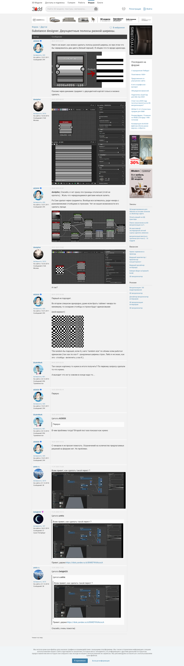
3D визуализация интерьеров (136, 303)
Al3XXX (36, 41)
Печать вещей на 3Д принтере (137, 218)
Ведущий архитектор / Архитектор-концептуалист (137, 259)
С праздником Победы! (140, 71)
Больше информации (101, 661)
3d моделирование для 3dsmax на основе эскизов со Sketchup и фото (139, 211)
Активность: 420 (39, 55)
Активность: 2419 (39, 113)
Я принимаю (80, 660)
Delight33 (37, 512)
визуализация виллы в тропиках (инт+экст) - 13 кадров (138, 238)
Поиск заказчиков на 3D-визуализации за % (139, 224)
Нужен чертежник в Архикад (136, 253)
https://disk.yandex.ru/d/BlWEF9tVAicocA (84, 562)
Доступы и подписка (55, 3)
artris (35, 467)
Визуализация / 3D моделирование (136, 289)
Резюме (132, 283)
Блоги (100, 3)
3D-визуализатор (136, 276)
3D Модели (37, 3)
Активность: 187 (39, 526)
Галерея (71, 3)
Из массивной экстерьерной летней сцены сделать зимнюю (138, 230)
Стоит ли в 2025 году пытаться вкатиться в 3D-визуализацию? (141, 103)
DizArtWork (37, 363)
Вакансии (133, 247)
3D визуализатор (136, 293)
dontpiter (37, 99)
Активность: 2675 (39, 481)
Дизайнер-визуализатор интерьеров (138, 298)
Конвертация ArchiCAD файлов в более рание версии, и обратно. (139, 126)
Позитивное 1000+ (138, 74)
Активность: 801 (39, 377)
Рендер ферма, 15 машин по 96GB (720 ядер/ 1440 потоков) (141, 117)
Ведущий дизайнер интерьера (136, 266)
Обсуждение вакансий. (140, 91)
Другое (43, 27)
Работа (81, 3)
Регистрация (135, 9)
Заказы (132, 204)
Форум (91, 3)
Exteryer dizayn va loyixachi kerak (139, 272)
